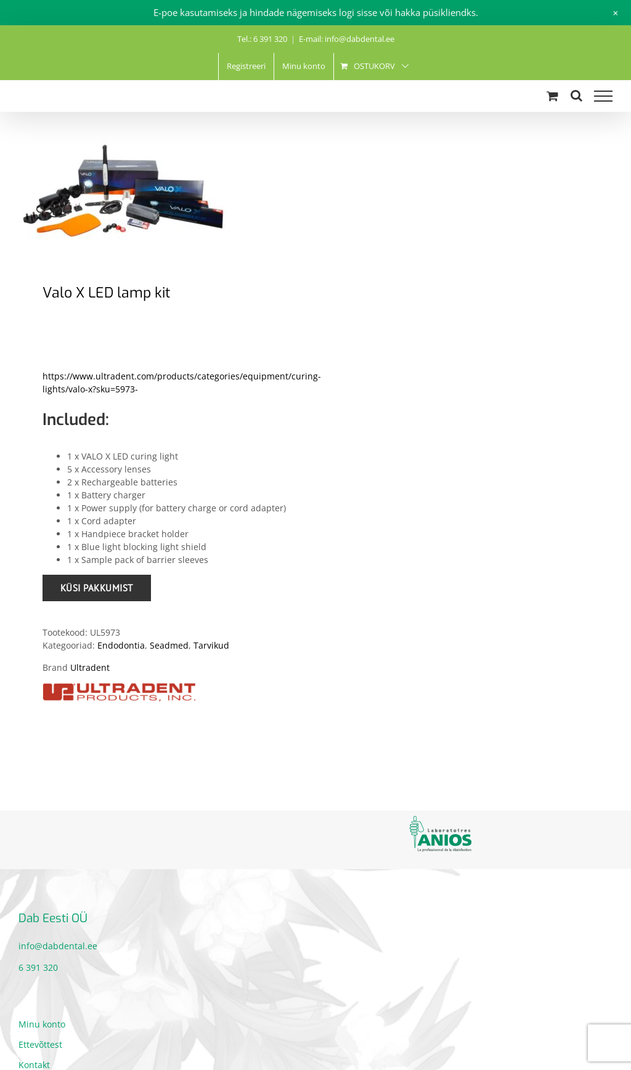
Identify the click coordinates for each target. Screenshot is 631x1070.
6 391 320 (38, 967)
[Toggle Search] (576, 95)
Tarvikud (211, 645)
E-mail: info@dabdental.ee (346, 38)
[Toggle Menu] (603, 96)
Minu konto (41, 1024)
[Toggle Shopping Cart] (552, 95)
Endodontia (121, 645)
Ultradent (90, 667)
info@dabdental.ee (57, 946)
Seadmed (169, 645)
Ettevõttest (40, 1044)
